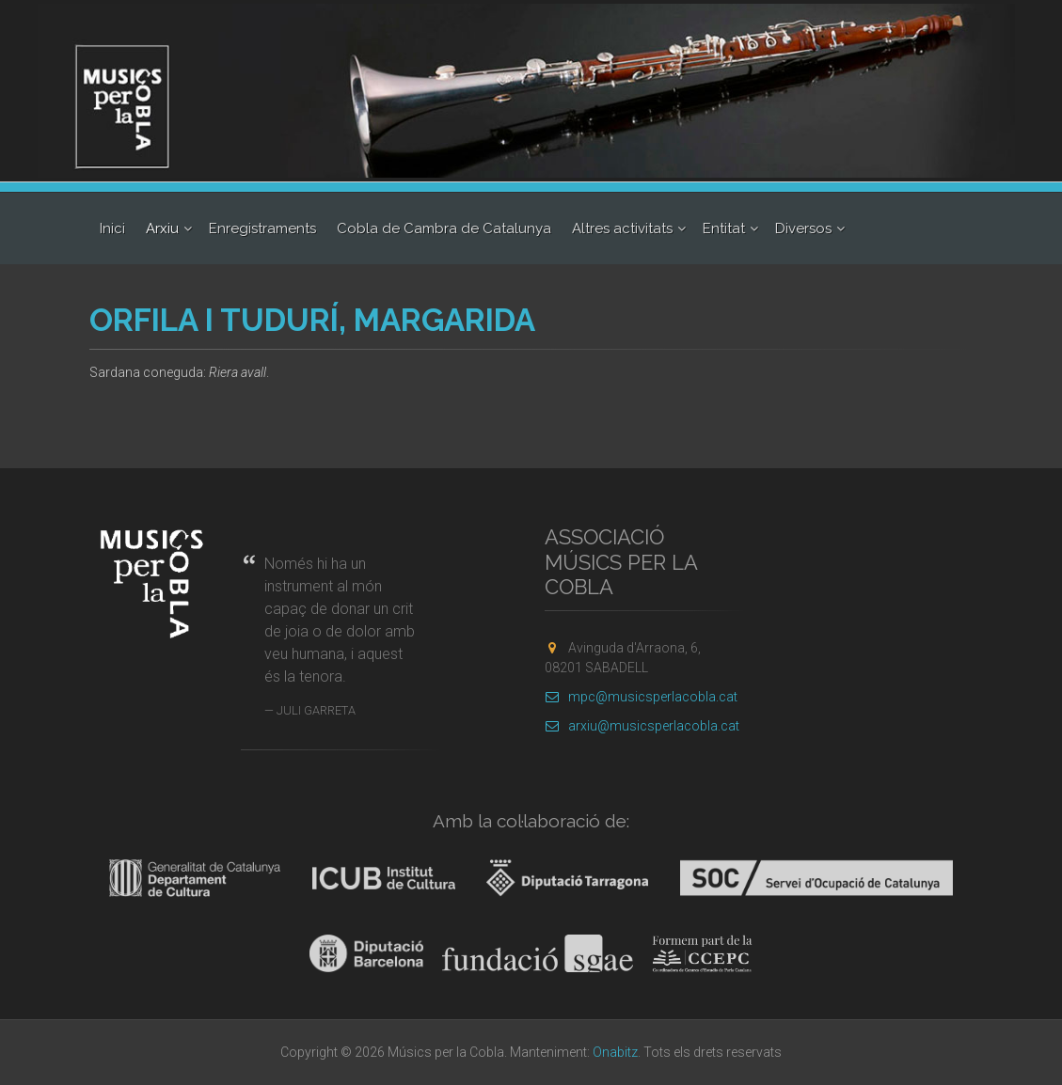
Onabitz (615, 1052)
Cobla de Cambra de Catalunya (444, 228)
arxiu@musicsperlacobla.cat (642, 725)
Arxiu (162, 228)
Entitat (724, 228)
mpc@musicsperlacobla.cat (641, 696)
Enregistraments (262, 228)
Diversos (803, 228)
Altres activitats (622, 228)
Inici (112, 228)
